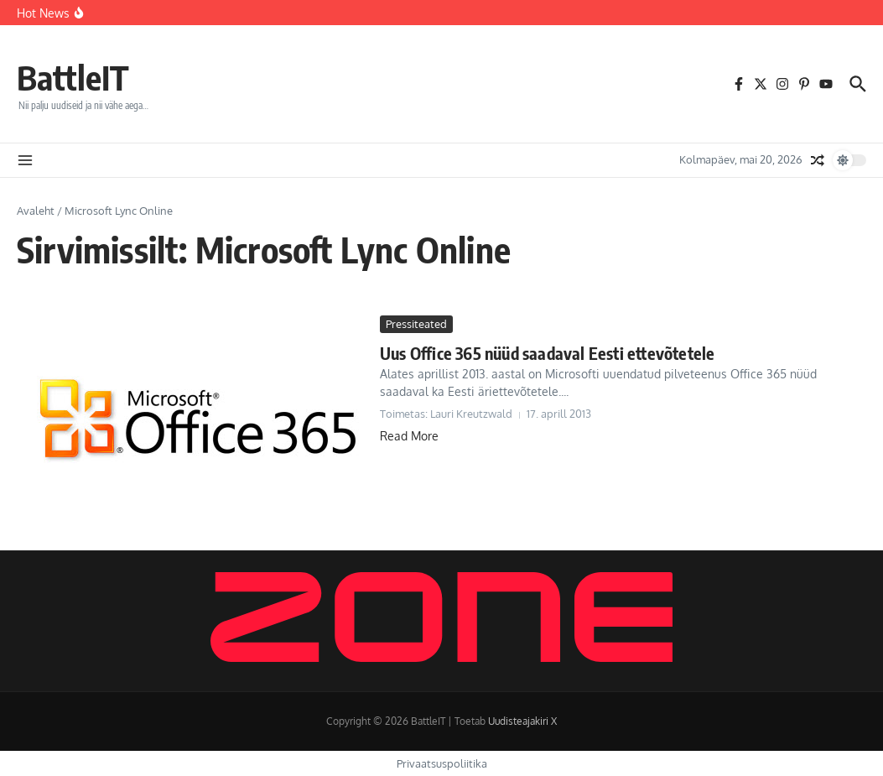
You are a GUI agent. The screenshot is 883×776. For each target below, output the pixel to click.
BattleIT (73, 77)
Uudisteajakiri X (522, 721)
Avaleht (36, 210)
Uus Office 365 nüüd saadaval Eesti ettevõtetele (547, 352)
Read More (409, 436)
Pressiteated (416, 324)
